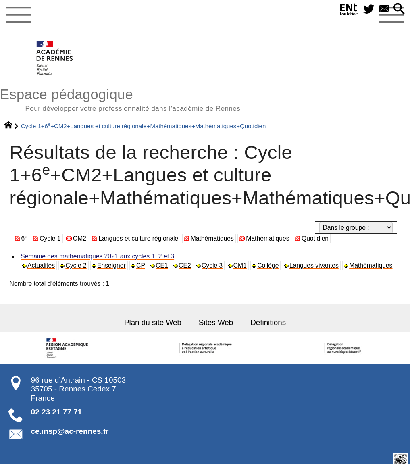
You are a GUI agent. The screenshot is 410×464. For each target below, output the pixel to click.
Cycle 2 (75, 265)
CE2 (183, 265)
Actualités (40, 265)
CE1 (160, 265)
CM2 (79, 238)
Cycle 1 (50, 238)
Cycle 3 (210, 265)
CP (139, 265)
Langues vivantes (311, 265)
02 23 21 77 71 (56, 411)
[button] (399, 9)
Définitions (267, 322)
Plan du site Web (153, 322)
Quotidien (315, 238)
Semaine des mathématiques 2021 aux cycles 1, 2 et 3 (96, 256)
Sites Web (216, 322)
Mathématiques (212, 238)
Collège (265, 265)
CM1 (238, 265)
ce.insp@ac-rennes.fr (70, 431)
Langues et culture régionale (138, 238)
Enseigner (110, 265)
